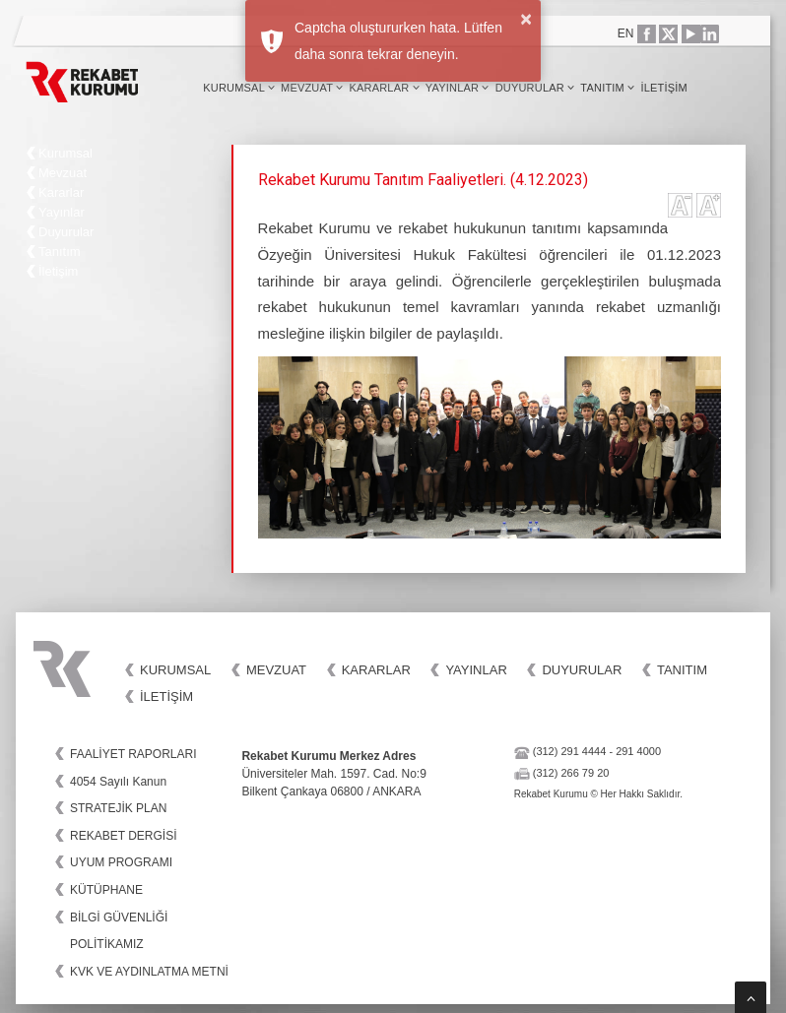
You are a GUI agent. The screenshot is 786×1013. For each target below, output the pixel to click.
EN (626, 33)
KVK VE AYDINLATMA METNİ (149, 972)
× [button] (526, 19)
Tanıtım (607, 88)
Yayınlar (458, 88)
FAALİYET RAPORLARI (133, 754)
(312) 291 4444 (570, 751)
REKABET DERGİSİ (123, 836)
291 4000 (638, 751)
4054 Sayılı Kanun (118, 782)
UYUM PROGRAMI (121, 862)
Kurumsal (239, 88)
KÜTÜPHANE (106, 890)
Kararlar (384, 88)
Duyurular (535, 88)
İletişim (663, 88)
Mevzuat (312, 88)
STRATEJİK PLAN (118, 808)
